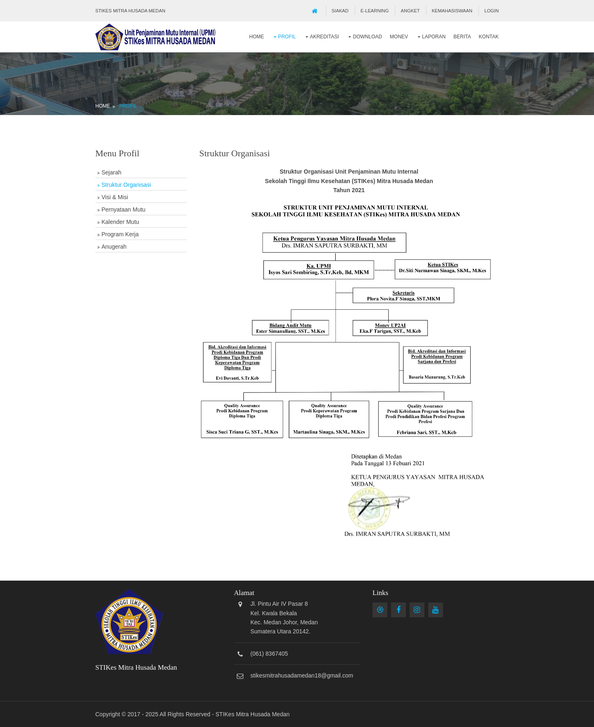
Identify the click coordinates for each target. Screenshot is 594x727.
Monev (399, 37)
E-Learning (375, 10)
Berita (462, 37)
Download (367, 37)
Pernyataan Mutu (123, 209)
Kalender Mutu (120, 222)
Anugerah (114, 246)
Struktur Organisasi (126, 184)
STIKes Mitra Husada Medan (252, 714)
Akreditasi (324, 37)
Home (256, 37)
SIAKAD (340, 10)
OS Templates (480, 714)
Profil (287, 37)
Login (491, 10)
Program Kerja (120, 234)
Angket (410, 10)
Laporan (434, 37)
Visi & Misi (114, 197)
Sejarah (111, 172)
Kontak (489, 37)
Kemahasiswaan (452, 10)
